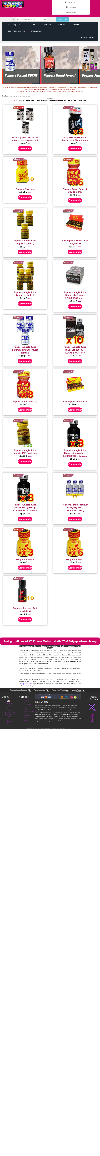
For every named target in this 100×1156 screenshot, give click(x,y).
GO (44, 19)
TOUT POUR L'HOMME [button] (17, 31)
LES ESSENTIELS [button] (32, 25)
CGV (25, 713)
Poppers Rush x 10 (25, 189)
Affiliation (27, 716)
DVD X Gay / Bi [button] (14, 25)
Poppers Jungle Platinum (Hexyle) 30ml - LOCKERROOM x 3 (75, 508)
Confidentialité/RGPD (31, 711)
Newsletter (71, 7)
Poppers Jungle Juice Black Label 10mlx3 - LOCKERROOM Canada (75, 453)
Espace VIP (11, 714)
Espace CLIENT (71, 2)
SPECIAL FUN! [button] (37, 31)
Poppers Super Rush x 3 (25, 401)
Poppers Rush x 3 (25, 559)
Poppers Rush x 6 (75, 559)
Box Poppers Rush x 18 (75, 401)
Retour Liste (62, 19)
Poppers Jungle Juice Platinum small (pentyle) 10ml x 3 (25, 350)
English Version (9, 703)
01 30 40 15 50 (87, 37)
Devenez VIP (70, 12)
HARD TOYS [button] (62, 25)
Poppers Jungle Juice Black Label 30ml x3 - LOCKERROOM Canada (25, 508)
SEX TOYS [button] (49, 25)
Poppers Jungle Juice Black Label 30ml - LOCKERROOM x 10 (75, 350)
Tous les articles (7, 96)
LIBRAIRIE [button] (77, 25)
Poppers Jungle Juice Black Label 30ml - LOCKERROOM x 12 (75, 295)
